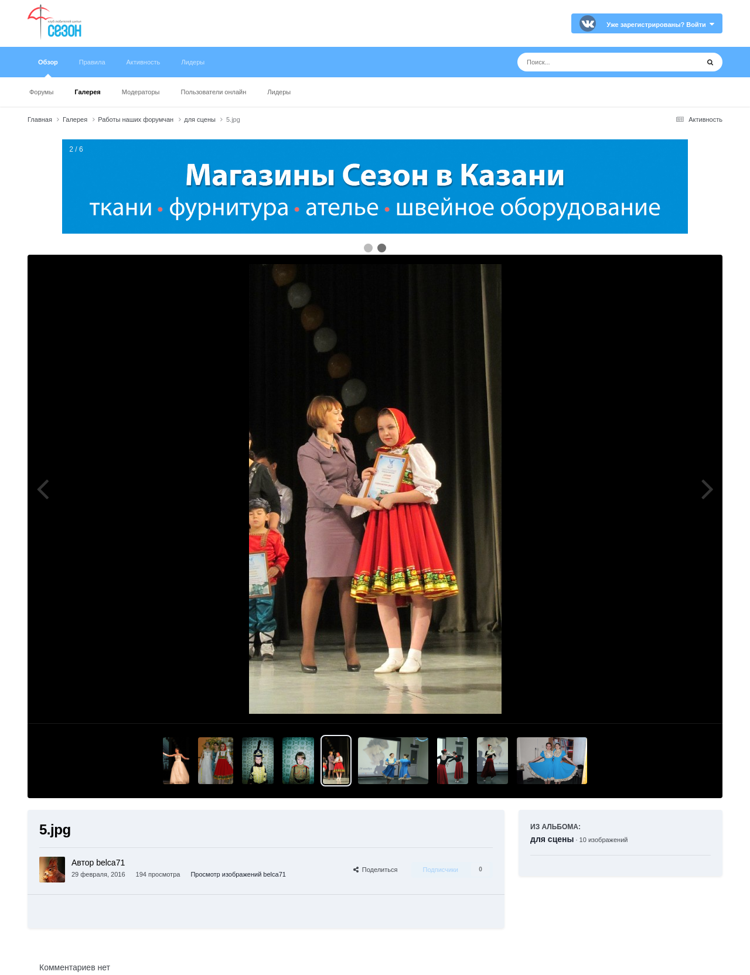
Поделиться (375, 869)
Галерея (87, 91)
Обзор (48, 68)
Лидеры (279, 91)
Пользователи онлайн (214, 91)
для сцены (552, 839)
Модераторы (141, 91)
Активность (144, 62)
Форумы (41, 91)
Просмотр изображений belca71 (237, 874)
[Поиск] (586, 62)
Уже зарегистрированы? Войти (660, 24)
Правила (92, 62)
